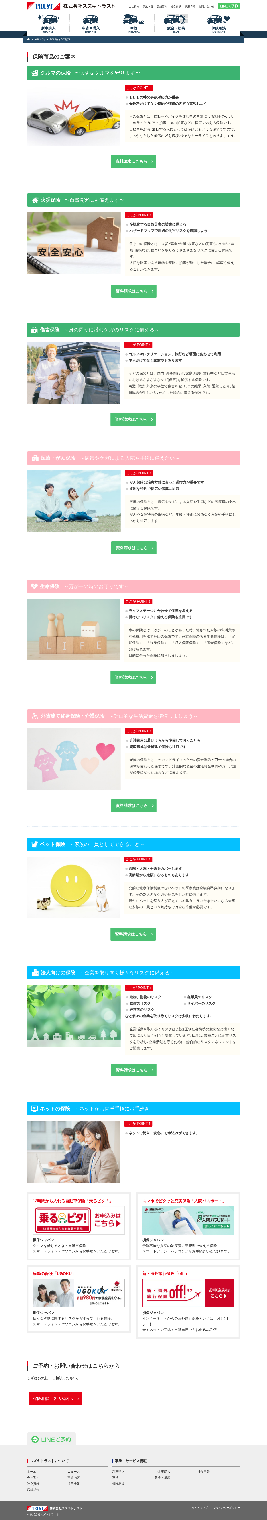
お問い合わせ (206, 6)
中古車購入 (91, 30)
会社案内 (134, 6)
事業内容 (148, 6)
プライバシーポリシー (226, 1507)
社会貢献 (176, 6)
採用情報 (190, 6)
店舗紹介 (162, 6)
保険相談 (218, 30)
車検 (133, 30)
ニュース (73, 1471)
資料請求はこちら (131, 161)
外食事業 (203, 1471)
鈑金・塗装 (176, 30)
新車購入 (48, 30)
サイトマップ (200, 1507)
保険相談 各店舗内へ (53, 1402)
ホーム (31, 1471)
